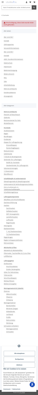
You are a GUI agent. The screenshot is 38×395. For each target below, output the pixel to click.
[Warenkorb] (34, 2)
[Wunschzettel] (30, 2)
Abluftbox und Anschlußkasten (14, 200)
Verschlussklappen (10, 278)
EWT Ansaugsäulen (12, 214)
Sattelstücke (8, 154)
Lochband (9, 314)
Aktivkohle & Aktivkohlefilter (13, 250)
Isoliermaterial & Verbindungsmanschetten (18, 184)
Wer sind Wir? (8, 37)
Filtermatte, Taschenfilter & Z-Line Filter (17, 253)
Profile (8, 317)
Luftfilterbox (8, 256)
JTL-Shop (22, 392)
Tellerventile (8, 275)
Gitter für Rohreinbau (11, 272)
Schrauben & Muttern (11, 326)
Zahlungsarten (9, 44)
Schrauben (10, 332)
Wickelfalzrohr (9, 123)
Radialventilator (9, 228)
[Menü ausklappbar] (3, 1)
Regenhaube (10, 223)
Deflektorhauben (12, 211)
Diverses (7, 291)
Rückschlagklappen (12, 148)
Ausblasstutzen (9, 131)
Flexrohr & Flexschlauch (12, 115)
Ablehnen (19, 365)
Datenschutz (16, 389)
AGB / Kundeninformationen (13, 59)
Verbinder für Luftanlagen (13, 160)
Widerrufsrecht (9, 74)
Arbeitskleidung (9, 85)
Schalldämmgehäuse (11, 192)
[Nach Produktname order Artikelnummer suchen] (17, 7)
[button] (26, 2)
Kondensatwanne (10, 92)
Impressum (6, 389)
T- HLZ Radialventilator (14, 231)
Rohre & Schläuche (10, 89)
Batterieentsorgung (10, 70)
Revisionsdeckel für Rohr (12, 120)
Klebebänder (10, 311)
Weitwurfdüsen (9, 281)
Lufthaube (9, 220)
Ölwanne (9, 297)
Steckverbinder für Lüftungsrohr (17, 165)
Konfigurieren (19, 359)
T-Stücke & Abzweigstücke (12, 157)
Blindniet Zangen (12, 308)
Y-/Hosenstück (8, 171)
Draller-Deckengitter (13, 269)
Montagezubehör (12, 329)
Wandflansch (8, 174)
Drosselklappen (11, 145)
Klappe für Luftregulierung (13, 142)
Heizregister (8, 226)
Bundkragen (8, 136)
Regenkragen (8, 237)
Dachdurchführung (10, 202)
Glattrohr (7, 117)
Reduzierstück (8, 151)
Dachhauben (10, 208)
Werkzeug (9, 323)
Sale (5, 81)
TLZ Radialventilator (13, 234)
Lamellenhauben (12, 217)
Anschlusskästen (12, 266)
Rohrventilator (9, 243)
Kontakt (6, 41)
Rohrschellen (10, 320)
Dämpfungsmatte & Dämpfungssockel (17, 181)
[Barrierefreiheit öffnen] (32, 384)
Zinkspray (9, 300)
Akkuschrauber (11, 294)
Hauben (6, 205)
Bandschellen (11, 306)
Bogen (6, 133)
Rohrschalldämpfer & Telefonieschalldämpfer (12, 188)
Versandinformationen (11, 48)
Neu (5, 78)
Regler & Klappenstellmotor (13, 240)
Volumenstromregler (11, 168)
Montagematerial (10, 303)
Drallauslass (8, 263)
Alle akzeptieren (19, 353)
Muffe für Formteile (12, 162)
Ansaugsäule (8, 96)
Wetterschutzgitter (10, 284)
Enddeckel (7, 139)
